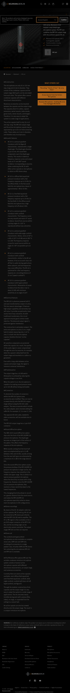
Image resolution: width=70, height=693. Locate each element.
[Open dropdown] (47, 19)
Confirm (64, 20)
